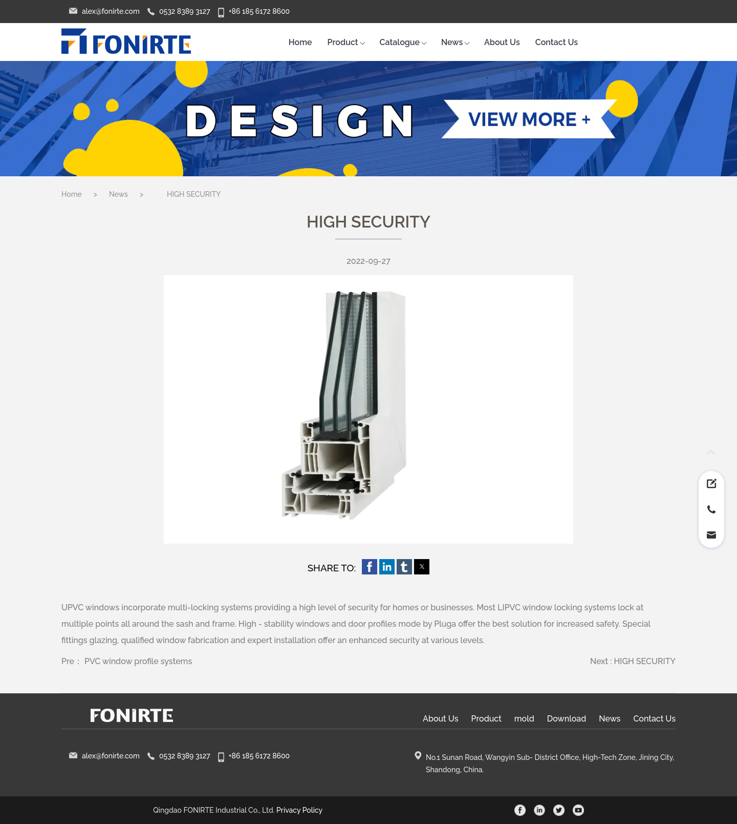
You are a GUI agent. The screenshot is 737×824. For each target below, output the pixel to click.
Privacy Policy (299, 810)
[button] (369, 566)
